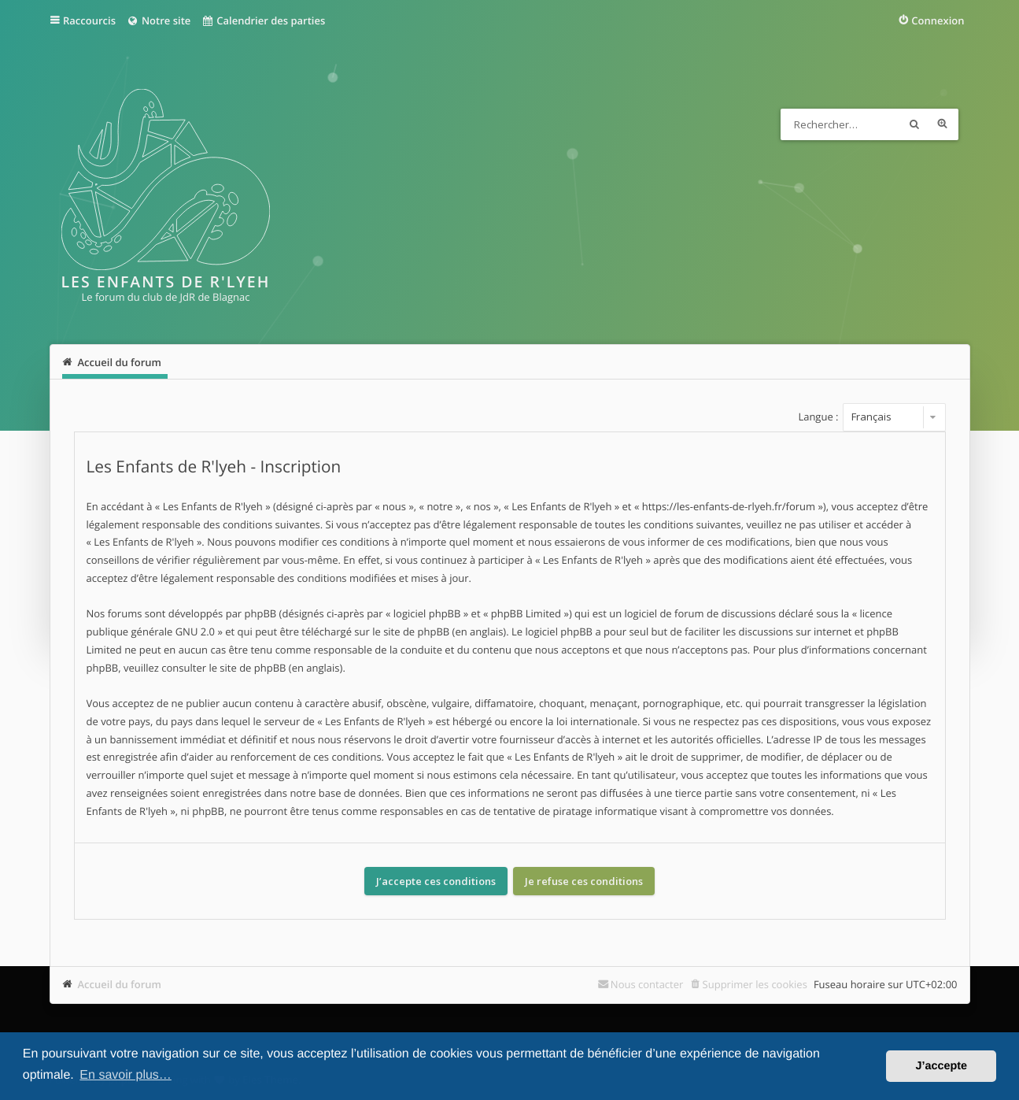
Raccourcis (89, 20)
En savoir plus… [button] (125, 1075)
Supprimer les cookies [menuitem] (755, 984)
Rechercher (914, 124)
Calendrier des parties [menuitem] (263, 20)
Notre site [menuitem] (158, 20)
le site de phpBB (410, 631)
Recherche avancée (943, 124)
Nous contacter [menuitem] (647, 984)
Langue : (818, 416)
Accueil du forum (120, 984)
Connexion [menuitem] (937, 20)
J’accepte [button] (941, 1066)
